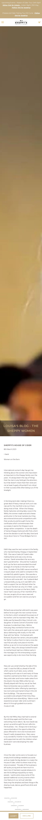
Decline (27, 816)
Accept (13, 816)
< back (6, 454)
